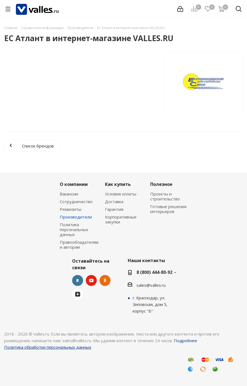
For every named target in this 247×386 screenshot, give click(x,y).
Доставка (114, 201)
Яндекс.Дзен (77, 294)
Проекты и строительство (165, 196)
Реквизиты (70, 209)
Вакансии (69, 194)
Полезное (161, 184)
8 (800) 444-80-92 (154, 272)
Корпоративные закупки (121, 219)
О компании (74, 184)
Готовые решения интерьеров (168, 209)
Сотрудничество (76, 201)
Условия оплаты (120, 194)
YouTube (91, 280)
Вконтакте (77, 280)
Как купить (118, 184)
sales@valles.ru (151, 285)
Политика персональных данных (74, 229)
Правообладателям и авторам (79, 244)
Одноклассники (105, 280)
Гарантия (114, 209)
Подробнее (185, 340)
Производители (76, 217)
